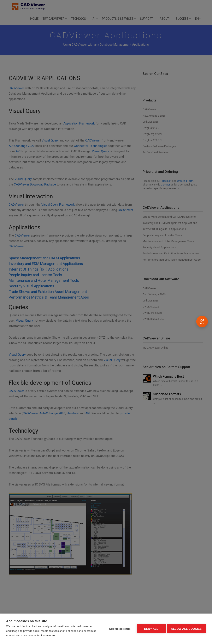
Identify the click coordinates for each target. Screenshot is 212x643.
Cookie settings (119, 628)
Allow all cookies (186, 628)
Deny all (150, 628)
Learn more (61, 635)
